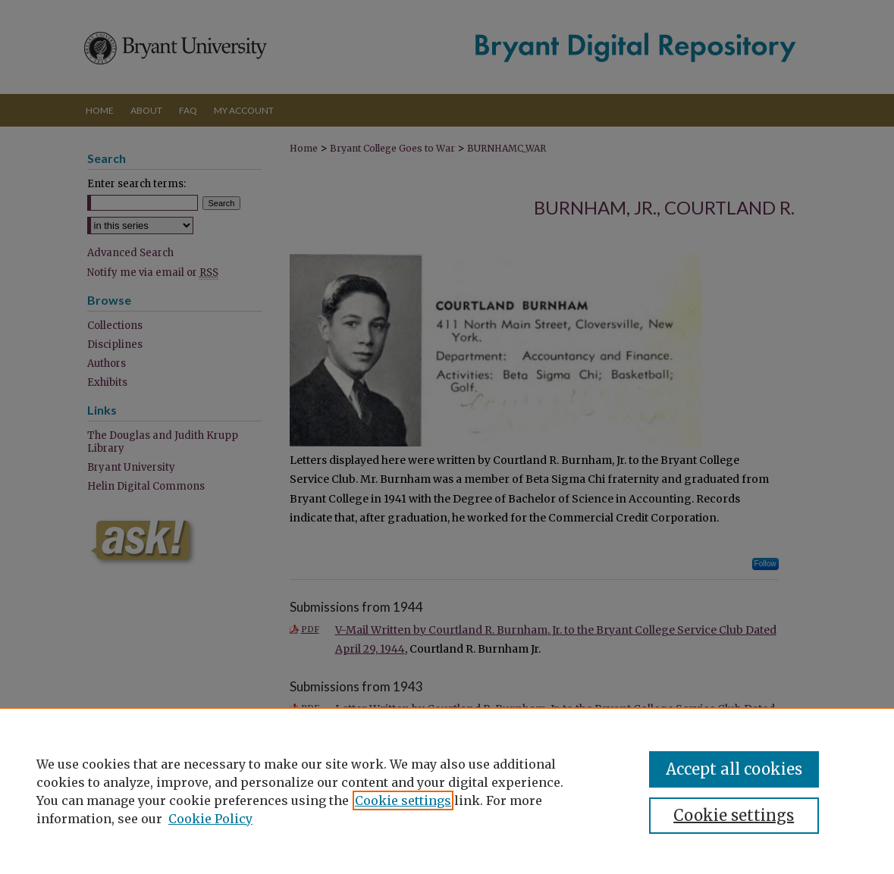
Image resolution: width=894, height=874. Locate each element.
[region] (447, 790)
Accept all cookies (734, 769)
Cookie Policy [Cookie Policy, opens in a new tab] (210, 818)
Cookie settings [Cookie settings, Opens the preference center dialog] (733, 815)
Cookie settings (403, 800)
